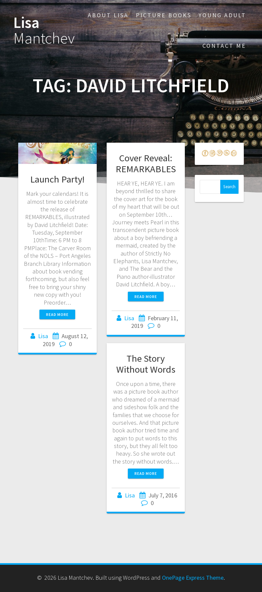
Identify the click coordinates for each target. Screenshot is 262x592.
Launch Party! (57, 179)
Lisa (44, 30)
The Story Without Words (145, 363)
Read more (57, 314)
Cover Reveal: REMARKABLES (146, 163)
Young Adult (222, 15)
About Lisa (108, 15)
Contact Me (224, 45)
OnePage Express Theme (193, 577)
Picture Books (163, 15)
